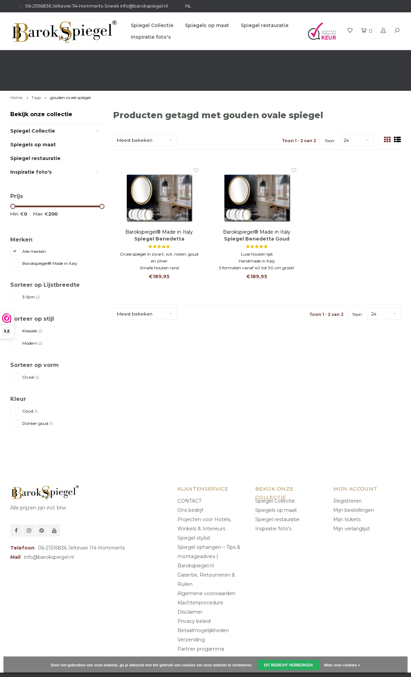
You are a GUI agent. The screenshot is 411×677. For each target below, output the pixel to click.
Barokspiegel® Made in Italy (49, 236)
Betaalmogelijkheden (203, 603)
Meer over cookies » (342, 665)
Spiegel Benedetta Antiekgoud (159, 212)
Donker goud (37, 396)
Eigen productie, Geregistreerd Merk (356, 56)
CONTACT (189, 474)
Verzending (191, 613)
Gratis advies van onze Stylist (138, 56)
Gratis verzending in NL (39, 56)
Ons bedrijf (190, 483)
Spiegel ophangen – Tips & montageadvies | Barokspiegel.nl (208, 529)
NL (190, 6)
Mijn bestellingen (353, 483)
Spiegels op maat (207, 25)
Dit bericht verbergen (288, 665)
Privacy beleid (194, 594)
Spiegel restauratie (264, 25)
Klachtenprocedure (200, 576)
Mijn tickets (347, 492)
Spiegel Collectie (152, 25)
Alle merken (34, 224)
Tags (36, 70)
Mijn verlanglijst (351, 501)
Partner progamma (200, 622)
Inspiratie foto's (151, 37)
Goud (30, 383)
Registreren (347, 474)
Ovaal (30, 350)
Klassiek (32, 304)
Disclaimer (189, 585)
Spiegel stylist (193, 511)
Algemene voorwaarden (206, 566)
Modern (32, 316)
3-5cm (31, 270)
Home (16, 70)
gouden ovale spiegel (70, 70)
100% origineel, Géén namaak (243, 56)
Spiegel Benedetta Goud (256, 212)
